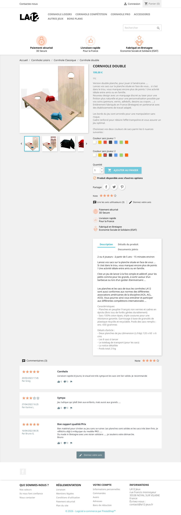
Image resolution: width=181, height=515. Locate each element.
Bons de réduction (102, 505)
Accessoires (142, 14)
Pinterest (122, 187)
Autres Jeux (55, 18)
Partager (106, 187)
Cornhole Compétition (91, 14)
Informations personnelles (106, 489)
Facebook (23, 472)
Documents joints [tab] (128, 249)
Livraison (60, 489)
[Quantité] (96, 170)
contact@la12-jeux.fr (141, 504)
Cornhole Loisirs (60, 14)
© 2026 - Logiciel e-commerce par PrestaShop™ (90, 511)
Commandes (99, 493)
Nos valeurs (26, 489)
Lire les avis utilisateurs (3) (109, 202)
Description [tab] (106, 244)
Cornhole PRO (120, 14)
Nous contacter (27, 497)
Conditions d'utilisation (68, 497)
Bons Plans (75, 18)
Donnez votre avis (140, 202)
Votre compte (102, 485)
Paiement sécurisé (65, 501)
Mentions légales (65, 493)
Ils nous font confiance (31, 493)
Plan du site (62, 505)
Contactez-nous (29, 4)
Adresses (97, 501)
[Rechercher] (142, 27)
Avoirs (96, 497)
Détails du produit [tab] (128, 244)
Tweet (114, 187)
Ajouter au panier (123, 170)
